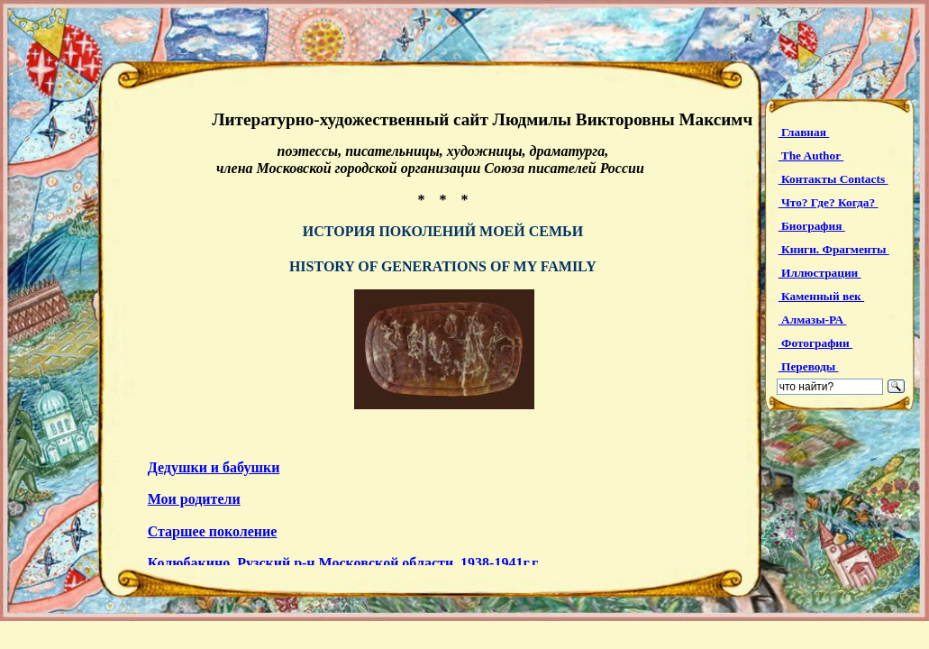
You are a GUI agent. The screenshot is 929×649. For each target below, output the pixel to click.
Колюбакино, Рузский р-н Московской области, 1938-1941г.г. (344, 563)
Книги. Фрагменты (834, 249)
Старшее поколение (213, 531)
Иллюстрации (820, 272)
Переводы (809, 366)
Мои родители (194, 499)
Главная (804, 132)
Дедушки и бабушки (214, 467)
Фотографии (815, 343)
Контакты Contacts (833, 179)
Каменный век (821, 296)
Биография (812, 226)
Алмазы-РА (813, 319)
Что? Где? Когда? (829, 202)
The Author (811, 155)
